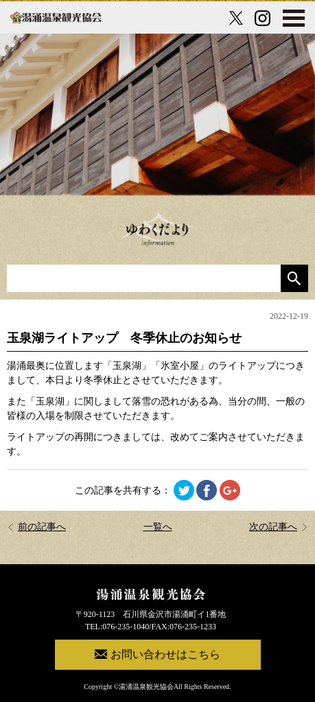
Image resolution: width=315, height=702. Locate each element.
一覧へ (157, 527)
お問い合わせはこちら (157, 654)
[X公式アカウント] (236, 18)
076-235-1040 (125, 626)
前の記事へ (36, 527)
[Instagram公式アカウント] (262, 18)
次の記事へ (278, 527)
